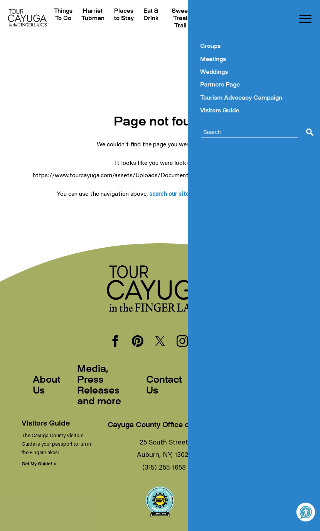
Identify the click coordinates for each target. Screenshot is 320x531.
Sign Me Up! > (248, 464)
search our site (169, 193)
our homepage (243, 193)
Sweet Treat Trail (178, 18)
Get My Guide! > (39, 464)
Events (209, 11)
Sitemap (268, 386)
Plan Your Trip (237, 18)
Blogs (262, 11)
